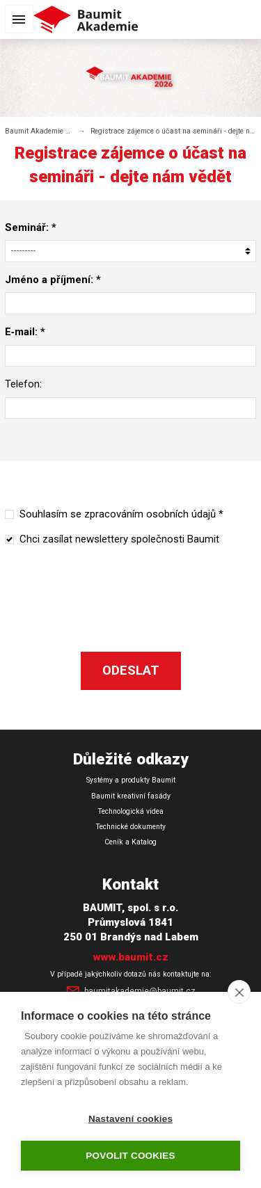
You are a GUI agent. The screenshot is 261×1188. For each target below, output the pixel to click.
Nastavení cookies (130, 1119)
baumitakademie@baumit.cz (130, 991)
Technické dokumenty (130, 826)
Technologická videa (130, 811)
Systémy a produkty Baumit (130, 780)
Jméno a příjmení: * (53, 279)
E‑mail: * (25, 332)
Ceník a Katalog (130, 841)
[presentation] (131, 584)
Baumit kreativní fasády (131, 796)
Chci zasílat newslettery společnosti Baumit (119, 539)
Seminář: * (30, 227)
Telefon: (23, 384)
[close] (239, 992)
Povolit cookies (130, 1155)
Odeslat (130, 670)
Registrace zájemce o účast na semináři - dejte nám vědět (173, 131)
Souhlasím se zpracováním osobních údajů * (121, 514)
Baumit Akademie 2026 (39, 131)
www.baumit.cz (130, 957)
